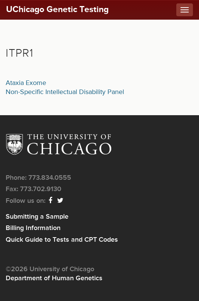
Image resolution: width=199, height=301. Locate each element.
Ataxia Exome (26, 83)
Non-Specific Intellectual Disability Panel (65, 92)
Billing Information (33, 228)
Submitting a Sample (37, 216)
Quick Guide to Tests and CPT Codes (62, 239)
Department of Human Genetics (54, 278)
